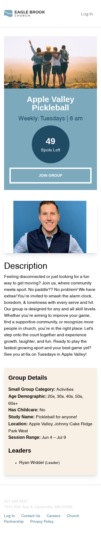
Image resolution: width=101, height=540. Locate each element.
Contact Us (30, 515)
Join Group (50, 175)
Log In (87, 13)
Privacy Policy (42, 521)
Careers (53, 515)
